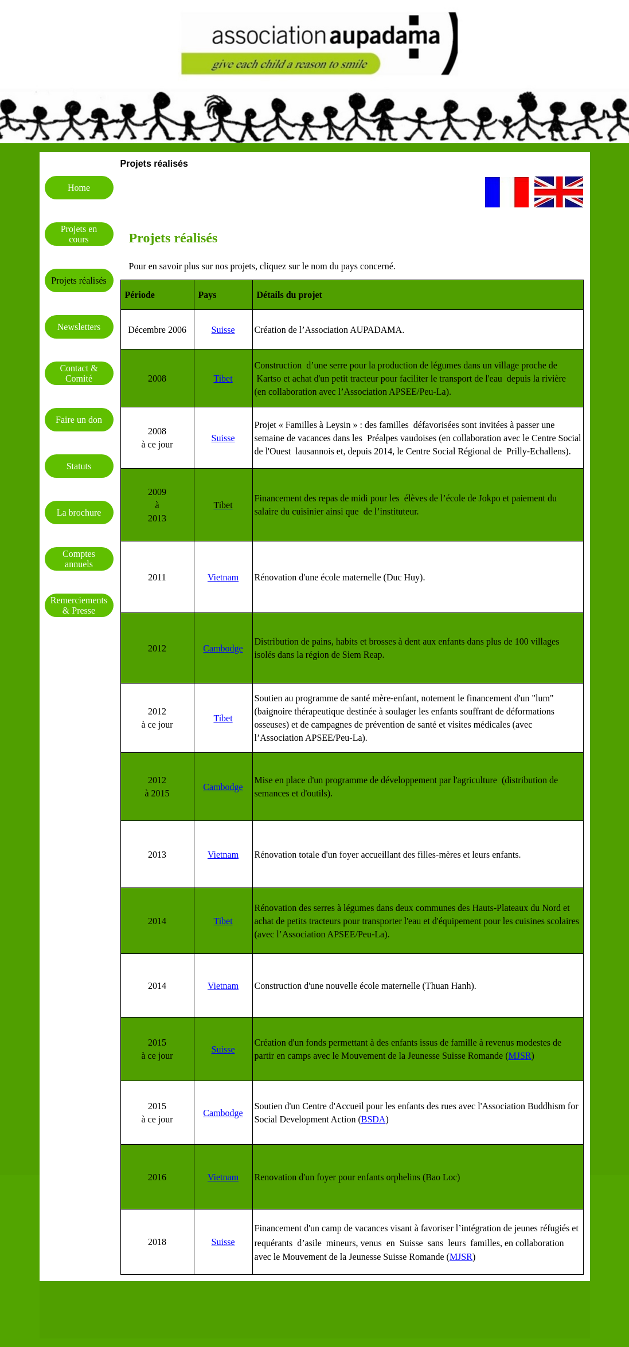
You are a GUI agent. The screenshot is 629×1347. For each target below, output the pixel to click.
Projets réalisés (78, 280)
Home (79, 188)
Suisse (223, 330)
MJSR (520, 1056)
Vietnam (223, 1177)
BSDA (373, 1119)
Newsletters (79, 327)
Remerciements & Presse (79, 605)
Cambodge (223, 787)
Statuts (79, 466)
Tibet (222, 378)
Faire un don (79, 420)
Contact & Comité (78, 373)
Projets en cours (79, 234)
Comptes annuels (78, 559)
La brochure (79, 512)
